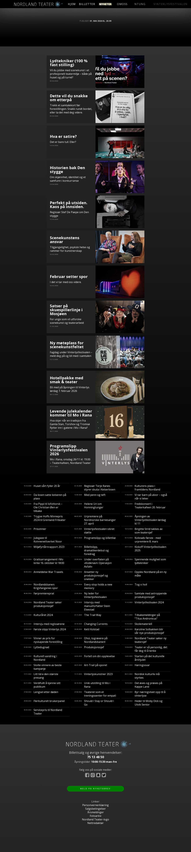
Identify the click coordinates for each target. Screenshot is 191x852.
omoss (119, 4)
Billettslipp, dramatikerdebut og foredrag (91, 550)
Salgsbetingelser (95, 808)
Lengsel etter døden (41, 693)
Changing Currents (91, 624)
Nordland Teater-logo (95, 819)
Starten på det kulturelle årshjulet (144, 658)
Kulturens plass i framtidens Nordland (142, 487)
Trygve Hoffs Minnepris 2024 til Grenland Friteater (45, 520)
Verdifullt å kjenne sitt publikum (42, 684)
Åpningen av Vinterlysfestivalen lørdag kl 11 (145, 520)
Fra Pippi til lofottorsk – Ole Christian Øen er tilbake (43, 507)
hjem (75, 4)
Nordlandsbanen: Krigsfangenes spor (41, 586)
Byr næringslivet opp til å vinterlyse (145, 693)
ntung (133, 4)
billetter (94, 4)
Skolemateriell (138, 624)
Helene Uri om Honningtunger (88, 507)
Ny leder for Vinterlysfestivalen (90, 595)
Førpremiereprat (39, 595)
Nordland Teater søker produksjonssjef (43, 606)
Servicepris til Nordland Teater (43, 711)
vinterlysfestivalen (159, 4)
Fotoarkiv (95, 816)
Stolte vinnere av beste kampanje (43, 666)
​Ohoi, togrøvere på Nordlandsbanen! (90, 640)
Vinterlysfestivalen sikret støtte (94, 530)
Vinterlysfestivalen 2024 (144, 606)
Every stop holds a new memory (93, 586)
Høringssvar (137, 666)
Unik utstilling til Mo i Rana (92, 684)
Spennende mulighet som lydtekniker (145, 563)
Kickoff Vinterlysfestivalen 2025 (145, 550)
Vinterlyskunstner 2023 (93, 675)
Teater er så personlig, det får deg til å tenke (146, 649)
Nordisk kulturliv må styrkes (142, 675)
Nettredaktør (95, 823)
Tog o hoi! (136, 586)
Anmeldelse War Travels (43, 575)
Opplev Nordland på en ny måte (146, 575)
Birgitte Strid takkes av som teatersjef (143, 530)
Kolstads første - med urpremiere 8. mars (143, 539)
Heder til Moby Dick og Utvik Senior (143, 702)
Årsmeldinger (95, 812)
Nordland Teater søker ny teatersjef (145, 640)
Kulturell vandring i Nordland (40, 658)
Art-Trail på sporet (90, 666)
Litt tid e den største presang (41, 675)
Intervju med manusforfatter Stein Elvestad (92, 606)
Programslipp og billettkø (95, 539)
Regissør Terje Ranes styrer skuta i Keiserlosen (94, 487)
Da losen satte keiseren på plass (45, 496)
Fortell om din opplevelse (94, 658)
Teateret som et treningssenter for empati (95, 693)
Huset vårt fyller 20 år (42, 487)
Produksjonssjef (89, 649)
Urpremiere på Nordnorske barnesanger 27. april (95, 520)
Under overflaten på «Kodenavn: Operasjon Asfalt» (93, 563)
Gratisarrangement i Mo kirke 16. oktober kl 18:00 (44, 563)
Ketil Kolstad (86, 631)
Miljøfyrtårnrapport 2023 (44, 550)
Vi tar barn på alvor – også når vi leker (146, 496)
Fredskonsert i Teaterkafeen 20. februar (145, 507)
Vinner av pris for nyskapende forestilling (43, 640)
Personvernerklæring (95, 805)
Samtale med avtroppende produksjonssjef (146, 595)
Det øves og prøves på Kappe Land (143, 684)
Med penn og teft (89, 496)
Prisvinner (35, 530)
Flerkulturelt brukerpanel (44, 702)
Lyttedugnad (36, 649)
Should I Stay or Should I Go (94, 702)
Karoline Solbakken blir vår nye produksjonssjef (144, 631)
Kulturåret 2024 (38, 616)
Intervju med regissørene (44, 624)
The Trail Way (87, 616)
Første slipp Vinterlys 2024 (45, 631)
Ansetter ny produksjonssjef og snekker (91, 575)
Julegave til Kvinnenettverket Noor (43, 539)
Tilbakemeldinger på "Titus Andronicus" (142, 616)
